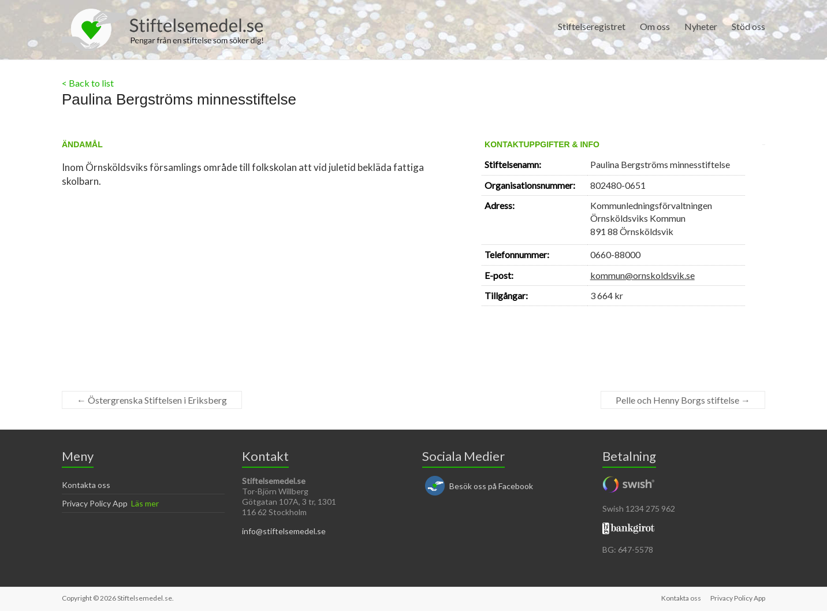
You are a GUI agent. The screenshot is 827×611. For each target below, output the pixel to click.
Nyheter (700, 26)
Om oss (655, 26)
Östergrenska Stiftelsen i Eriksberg (152, 399)
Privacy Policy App (95, 503)
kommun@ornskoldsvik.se (642, 275)
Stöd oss (748, 26)
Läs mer (145, 503)
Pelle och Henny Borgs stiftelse (683, 399)
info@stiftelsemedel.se (284, 531)
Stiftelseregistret (591, 26)
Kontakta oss (86, 485)
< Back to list (88, 82)
